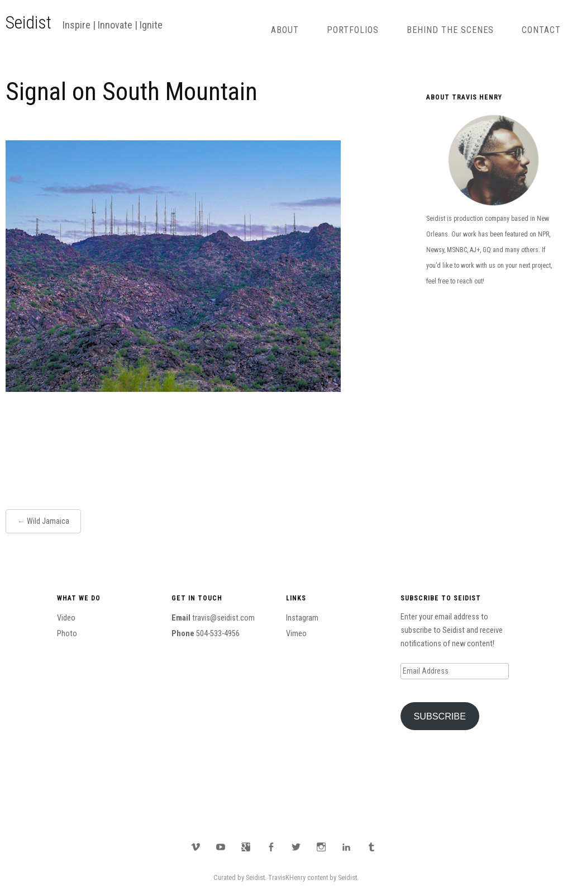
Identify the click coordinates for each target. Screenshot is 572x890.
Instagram (302, 618)
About (285, 30)
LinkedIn (346, 847)
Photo (67, 633)
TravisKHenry (287, 877)
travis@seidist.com (223, 618)
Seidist (28, 22)
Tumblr (371, 847)
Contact (541, 30)
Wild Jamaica (48, 521)
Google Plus (246, 847)
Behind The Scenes (450, 30)
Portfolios (353, 30)
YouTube (221, 847)
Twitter (296, 847)
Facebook (271, 847)
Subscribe (439, 716)
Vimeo (296, 633)
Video (66, 618)
